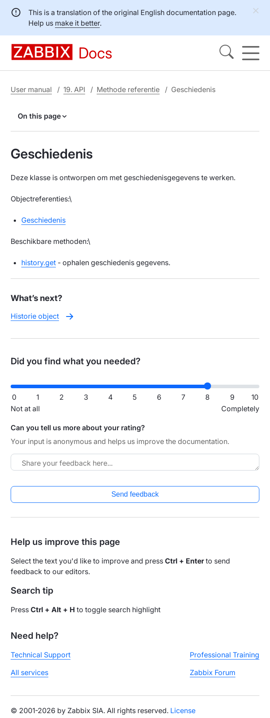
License (183, 710)
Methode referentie (128, 89)
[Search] (226, 53)
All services (29, 672)
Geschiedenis (43, 220)
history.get (38, 262)
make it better (77, 23)
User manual (31, 89)
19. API (74, 89)
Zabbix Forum (212, 672)
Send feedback (135, 494)
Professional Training (224, 654)
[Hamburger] (250, 53)
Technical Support (40, 654)
